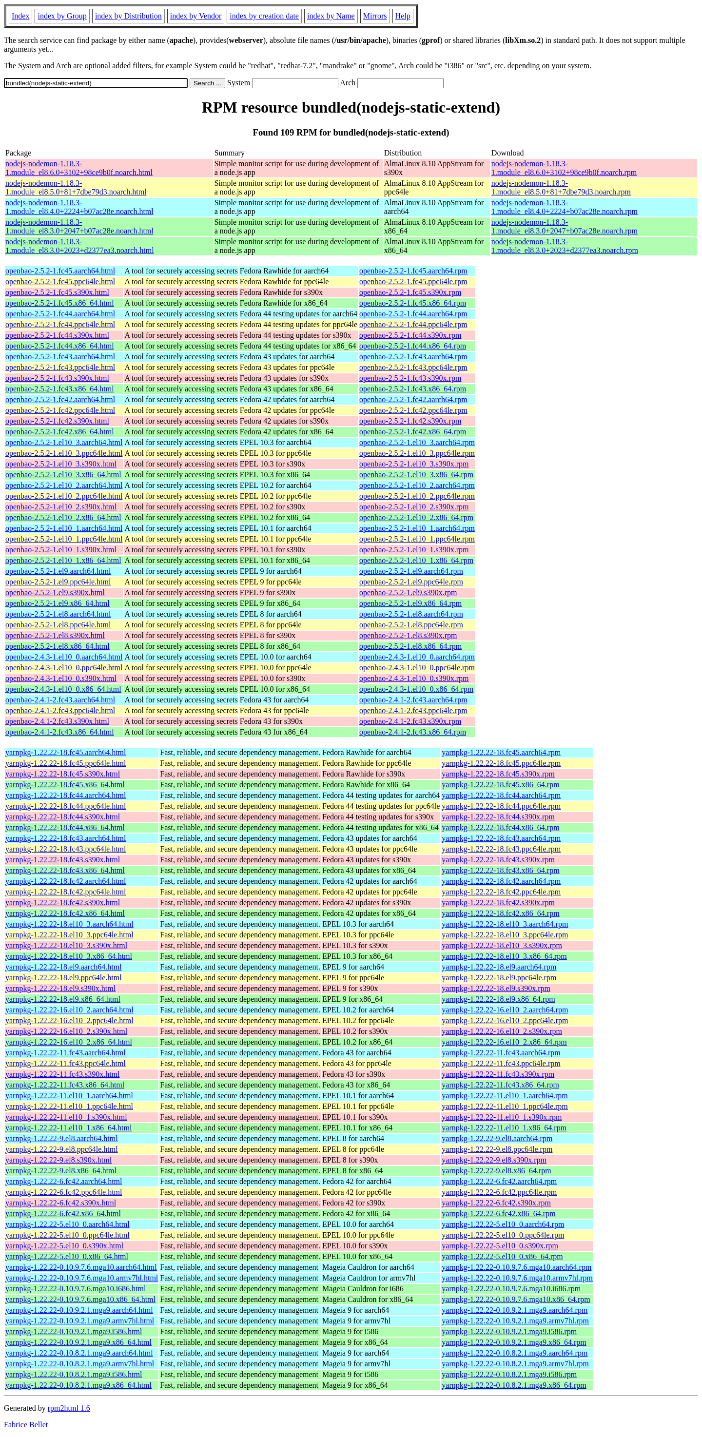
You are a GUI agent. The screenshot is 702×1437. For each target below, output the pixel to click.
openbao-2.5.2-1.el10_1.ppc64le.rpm (417, 539)
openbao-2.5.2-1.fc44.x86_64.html (59, 346)
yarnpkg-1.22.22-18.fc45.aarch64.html (65, 752)
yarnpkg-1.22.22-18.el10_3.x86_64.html (68, 956)
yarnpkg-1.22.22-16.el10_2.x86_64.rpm (504, 1042)
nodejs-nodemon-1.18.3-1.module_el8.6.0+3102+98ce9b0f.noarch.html (79, 167)
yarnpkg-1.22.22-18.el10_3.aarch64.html (69, 924)
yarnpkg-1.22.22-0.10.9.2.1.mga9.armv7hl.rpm (515, 1321)
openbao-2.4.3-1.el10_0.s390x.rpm (413, 678)
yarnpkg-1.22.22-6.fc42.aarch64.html (63, 1181)
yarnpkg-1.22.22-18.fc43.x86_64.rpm (500, 870)
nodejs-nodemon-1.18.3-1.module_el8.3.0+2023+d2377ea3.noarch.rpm (564, 245)
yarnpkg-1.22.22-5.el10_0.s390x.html (64, 1246)
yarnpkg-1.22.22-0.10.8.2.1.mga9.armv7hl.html (79, 1363)
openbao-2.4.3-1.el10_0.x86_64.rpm (416, 689)
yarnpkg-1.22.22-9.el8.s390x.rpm (494, 1160)
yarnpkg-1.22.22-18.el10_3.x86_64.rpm (504, 956)
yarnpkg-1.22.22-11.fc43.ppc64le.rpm (501, 1063)
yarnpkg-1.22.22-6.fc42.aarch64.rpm (499, 1181)
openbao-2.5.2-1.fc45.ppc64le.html (60, 281)
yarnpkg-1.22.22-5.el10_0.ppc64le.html (67, 1235)
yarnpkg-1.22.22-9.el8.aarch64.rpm (497, 1138)
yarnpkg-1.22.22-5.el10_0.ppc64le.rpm (503, 1235)
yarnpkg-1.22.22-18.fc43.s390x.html (62, 859)
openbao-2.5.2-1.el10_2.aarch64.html (63, 485)
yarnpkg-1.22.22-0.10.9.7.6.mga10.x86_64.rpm (516, 1299)
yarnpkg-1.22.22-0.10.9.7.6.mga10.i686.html (75, 1288)
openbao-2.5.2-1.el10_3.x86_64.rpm (416, 474)
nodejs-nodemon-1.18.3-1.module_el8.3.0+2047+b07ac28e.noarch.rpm (564, 226)
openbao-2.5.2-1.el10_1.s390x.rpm (413, 549)
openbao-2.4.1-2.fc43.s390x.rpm (410, 721)
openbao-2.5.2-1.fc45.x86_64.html (59, 303)
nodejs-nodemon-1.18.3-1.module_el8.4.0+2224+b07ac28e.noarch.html (79, 206)
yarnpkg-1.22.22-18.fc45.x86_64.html (65, 784)
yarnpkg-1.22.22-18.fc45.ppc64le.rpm (501, 763)
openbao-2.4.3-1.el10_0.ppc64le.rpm (417, 667)
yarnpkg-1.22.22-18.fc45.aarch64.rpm (501, 752)
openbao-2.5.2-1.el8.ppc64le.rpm (411, 625)
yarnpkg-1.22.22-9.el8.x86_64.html (61, 1170)
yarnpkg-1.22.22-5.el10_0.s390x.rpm (500, 1246)
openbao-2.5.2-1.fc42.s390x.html (57, 421)
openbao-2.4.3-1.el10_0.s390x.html (61, 678)
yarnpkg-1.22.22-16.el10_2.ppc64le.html (69, 1020)
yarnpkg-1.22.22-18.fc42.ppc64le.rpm (501, 892)
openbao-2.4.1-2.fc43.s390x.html (57, 721)
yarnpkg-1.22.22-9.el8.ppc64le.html (61, 1149)
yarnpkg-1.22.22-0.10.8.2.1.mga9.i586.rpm (509, 1374)
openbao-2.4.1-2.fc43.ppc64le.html (60, 710)
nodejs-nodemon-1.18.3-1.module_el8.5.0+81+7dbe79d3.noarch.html (76, 187)
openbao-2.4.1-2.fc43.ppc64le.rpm (413, 710)
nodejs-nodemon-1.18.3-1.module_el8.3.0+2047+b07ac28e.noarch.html (79, 226)
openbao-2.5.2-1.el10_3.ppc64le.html (63, 453)
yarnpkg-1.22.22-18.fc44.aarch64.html (65, 795)
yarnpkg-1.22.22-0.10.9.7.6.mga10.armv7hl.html (81, 1278)
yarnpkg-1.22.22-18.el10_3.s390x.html (66, 945)
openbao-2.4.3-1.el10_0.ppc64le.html (63, 667)
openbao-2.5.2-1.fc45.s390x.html (57, 292)
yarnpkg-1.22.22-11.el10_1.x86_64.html (68, 1128)
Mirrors (375, 16)
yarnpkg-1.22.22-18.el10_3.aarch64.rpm (505, 924)
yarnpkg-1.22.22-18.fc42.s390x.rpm (498, 902)
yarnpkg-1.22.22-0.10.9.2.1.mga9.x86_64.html (78, 1342)
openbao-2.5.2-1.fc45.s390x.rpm (410, 292)
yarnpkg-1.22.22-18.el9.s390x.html (60, 988)
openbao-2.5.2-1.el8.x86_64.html (57, 646)
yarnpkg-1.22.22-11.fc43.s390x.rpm (498, 1074)
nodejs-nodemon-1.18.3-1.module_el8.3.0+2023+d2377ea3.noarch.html (79, 245)
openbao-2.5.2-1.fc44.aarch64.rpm (413, 314)
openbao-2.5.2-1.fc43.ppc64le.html (60, 367)
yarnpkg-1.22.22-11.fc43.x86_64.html (64, 1085)
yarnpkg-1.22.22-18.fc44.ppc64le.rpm (501, 806)
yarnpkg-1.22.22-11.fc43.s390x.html (62, 1074)
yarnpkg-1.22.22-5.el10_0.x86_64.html (66, 1256)
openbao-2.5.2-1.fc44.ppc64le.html (60, 324)
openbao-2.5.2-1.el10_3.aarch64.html (63, 442)
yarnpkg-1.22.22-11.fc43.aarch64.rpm (501, 1053)
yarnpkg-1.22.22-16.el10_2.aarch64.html (69, 1010)
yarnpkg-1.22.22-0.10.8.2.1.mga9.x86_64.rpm (514, 1385)
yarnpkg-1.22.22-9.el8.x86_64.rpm (496, 1170)
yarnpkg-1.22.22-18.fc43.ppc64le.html (65, 849)
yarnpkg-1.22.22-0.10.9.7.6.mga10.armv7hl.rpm (517, 1278)
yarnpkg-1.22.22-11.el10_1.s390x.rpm (502, 1117)
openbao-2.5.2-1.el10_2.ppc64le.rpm (417, 496)
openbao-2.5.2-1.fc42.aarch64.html (60, 399)
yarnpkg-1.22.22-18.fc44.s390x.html (62, 817)
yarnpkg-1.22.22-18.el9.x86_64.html (62, 999)
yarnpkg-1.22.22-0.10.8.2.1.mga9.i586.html (73, 1374)
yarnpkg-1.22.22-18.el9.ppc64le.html (63, 977)
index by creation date (264, 16)
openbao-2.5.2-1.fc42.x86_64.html (59, 431)
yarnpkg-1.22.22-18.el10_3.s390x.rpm (502, 945)
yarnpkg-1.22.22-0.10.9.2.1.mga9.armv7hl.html (79, 1321)
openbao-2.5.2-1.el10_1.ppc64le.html (63, 539)
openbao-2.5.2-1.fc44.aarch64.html (60, 314)
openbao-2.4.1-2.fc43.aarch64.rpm (413, 700)
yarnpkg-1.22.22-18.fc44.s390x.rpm (498, 817)
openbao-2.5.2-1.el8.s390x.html (55, 635)
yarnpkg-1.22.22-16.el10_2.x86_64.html (68, 1042)
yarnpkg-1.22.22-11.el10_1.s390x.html (66, 1117)
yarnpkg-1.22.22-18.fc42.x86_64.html (65, 913)
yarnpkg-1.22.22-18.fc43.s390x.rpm (498, 859)
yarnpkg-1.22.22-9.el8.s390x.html (58, 1160)
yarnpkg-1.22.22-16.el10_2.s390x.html (66, 1031)
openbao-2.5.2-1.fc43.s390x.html (57, 378)
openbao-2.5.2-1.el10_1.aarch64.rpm (417, 528)
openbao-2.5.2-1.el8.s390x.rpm (408, 635)
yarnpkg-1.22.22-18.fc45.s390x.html (62, 774)
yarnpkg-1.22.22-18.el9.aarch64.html (63, 967)
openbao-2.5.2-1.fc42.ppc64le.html (60, 410)
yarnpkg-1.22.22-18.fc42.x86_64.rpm (500, 913)
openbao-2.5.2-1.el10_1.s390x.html (61, 549)
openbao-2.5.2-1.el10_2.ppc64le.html (63, 496)
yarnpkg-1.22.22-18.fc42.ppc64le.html (65, 892)
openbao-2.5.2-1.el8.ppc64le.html (58, 625)
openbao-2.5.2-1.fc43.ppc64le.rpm (413, 367)
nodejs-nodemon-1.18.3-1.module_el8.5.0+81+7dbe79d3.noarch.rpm (561, 187)
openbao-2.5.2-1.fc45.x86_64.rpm (412, 303)
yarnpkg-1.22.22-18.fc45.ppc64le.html (65, 763)
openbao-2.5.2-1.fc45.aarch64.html (60, 271)
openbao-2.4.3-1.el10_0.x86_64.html (63, 689)
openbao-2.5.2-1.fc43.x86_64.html (59, 389)
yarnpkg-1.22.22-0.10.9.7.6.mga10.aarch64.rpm (516, 1267)
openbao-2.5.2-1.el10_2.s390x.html (61, 507)
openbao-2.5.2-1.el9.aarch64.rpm (411, 571)
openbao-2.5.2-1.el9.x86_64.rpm (410, 603)
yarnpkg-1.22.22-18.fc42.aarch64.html (65, 881)
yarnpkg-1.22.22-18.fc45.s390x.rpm (498, 774)
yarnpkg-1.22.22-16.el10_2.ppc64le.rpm (505, 1020)
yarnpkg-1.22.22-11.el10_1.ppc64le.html (69, 1106)
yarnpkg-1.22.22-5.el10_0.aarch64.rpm (503, 1224)
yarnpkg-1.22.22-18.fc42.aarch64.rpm (501, 881)
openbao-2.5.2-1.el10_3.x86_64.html (63, 474)
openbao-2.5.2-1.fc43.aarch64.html (60, 356)
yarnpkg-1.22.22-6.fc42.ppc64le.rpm (499, 1192)
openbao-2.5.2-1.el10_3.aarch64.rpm (417, 442)
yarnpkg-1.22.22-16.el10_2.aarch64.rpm (505, 1010)
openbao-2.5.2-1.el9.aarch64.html (58, 571)
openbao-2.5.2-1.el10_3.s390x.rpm (413, 464)
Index (20, 16)
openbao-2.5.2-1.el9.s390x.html (55, 592)
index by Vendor (195, 16)
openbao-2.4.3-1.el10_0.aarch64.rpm (417, 657)
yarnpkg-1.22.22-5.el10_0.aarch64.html (67, 1224)
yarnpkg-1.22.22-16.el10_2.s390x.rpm (502, 1031)
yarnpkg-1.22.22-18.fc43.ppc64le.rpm (501, 849)
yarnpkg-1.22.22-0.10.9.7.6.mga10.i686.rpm (511, 1288)
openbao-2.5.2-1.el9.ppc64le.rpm (411, 582)
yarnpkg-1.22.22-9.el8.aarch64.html (61, 1138)
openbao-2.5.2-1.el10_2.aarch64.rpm (417, 485)
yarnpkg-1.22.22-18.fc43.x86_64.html (65, 870)
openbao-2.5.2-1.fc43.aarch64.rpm (413, 356)
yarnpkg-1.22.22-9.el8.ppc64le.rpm (497, 1149)
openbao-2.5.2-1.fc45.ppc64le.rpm (413, 281)
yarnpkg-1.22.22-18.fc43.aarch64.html (65, 838)
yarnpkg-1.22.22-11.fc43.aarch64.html (65, 1053)
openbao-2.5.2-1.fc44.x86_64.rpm (412, 346)
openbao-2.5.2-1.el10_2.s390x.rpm (413, 507)
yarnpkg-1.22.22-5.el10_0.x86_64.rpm (502, 1256)
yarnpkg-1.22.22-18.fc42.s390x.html (62, 902)
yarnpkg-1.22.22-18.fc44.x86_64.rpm (500, 827)
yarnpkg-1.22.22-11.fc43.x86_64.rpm (500, 1085)
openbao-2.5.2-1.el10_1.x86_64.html (63, 560)
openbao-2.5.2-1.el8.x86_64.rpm (410, 646)
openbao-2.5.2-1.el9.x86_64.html (57, 603)
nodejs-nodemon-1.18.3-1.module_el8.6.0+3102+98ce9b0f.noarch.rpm (564, 167)
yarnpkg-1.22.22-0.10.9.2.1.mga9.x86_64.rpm (514, 1342)
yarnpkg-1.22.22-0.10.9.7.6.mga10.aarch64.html (81, 1267)
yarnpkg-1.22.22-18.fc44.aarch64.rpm (501, 795)
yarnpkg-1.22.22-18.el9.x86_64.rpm (498, 999)
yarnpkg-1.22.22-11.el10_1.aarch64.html (69, 1095)
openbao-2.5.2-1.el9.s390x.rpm (408, 592)
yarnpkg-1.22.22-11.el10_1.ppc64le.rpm (504, 1106)
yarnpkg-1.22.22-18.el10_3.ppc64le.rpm (505, 935)
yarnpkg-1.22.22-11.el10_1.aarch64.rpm (504, 1095)
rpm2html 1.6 (69, 1408)
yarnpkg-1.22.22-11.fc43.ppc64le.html (65, 1063)
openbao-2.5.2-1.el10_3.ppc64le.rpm (417, 453)
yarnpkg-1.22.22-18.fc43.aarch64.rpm (501, 838)
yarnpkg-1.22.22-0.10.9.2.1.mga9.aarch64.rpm (514, 1310)
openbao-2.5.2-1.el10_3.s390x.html (61, 464)
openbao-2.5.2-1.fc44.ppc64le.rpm (413, 324)
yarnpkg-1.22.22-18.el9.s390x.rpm (496, 988)
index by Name (331, 16)
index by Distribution (128, 16)
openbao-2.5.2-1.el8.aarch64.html (58, 614)
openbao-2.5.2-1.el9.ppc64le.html (58, 582)
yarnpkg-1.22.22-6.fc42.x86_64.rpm (498, 1213)
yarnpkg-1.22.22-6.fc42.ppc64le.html (63, 1192)
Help (402, 16)
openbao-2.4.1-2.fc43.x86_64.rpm (412, 732)
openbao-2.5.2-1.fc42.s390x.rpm (410, 421)
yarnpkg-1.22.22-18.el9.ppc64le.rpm (499, 977)
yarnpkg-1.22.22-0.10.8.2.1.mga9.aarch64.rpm (514, 1353)
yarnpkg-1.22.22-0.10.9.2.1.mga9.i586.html (73, 1331)
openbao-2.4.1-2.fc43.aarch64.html (60, 700)
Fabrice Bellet (26, 1424)
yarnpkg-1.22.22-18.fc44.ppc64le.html (65, 806)
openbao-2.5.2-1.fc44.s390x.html (57, 335)
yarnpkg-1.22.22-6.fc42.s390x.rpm (496, 1203)
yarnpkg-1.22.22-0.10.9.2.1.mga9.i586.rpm (509, 1331)
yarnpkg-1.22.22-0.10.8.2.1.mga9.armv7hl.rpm (515, 1363)
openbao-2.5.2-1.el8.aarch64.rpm (411, 614)
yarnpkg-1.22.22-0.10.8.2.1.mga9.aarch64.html (79, 1353)
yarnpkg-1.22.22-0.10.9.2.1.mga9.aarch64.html (79, 1310)
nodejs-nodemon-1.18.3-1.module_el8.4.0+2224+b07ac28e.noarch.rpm (564, 206)
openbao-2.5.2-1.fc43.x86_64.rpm (412, 389)
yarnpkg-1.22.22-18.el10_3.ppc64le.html (69, 935)
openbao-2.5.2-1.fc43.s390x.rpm (410, 378)
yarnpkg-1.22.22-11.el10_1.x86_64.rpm (504, 1128)
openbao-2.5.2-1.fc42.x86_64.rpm (412, 431)
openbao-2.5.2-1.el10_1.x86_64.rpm (416, 560)
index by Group (62, 16)
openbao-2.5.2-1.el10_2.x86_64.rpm (416, 517)
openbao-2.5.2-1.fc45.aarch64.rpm (413, 271)
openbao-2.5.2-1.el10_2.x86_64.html (63, 517)
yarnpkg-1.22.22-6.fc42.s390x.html (60, 1203)
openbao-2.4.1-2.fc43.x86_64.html (59, 732)
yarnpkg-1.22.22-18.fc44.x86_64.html (65, 827)
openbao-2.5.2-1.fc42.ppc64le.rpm (413, 410)
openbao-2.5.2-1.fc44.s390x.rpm (410, 335)
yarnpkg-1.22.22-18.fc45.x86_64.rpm (500, 784)
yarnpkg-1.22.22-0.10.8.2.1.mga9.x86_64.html (78, 1385)
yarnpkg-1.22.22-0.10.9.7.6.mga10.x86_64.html (80, 1299)
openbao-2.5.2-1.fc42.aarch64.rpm (413, 399)
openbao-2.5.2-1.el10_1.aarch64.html (63, 528)
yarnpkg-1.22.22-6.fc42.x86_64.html (63, 1213)
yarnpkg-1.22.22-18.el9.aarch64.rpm (499, 967)
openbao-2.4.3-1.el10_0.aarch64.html (63, 657)
